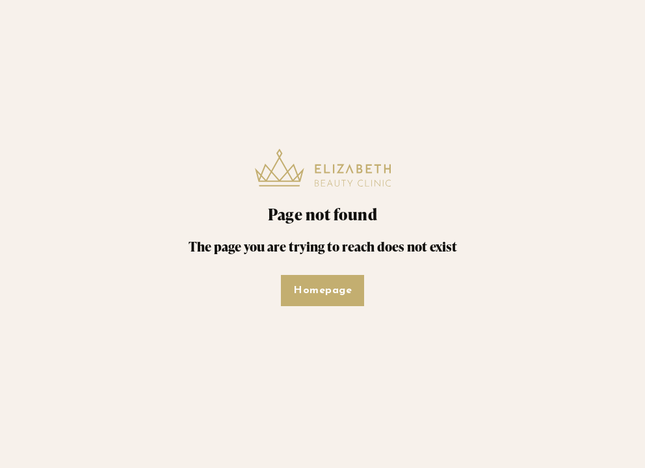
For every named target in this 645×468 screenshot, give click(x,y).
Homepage (322, 290)
